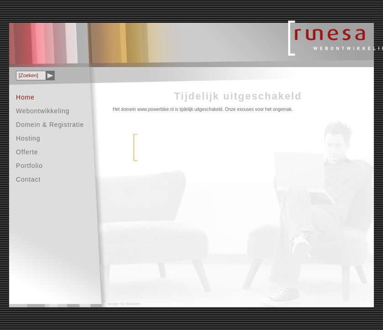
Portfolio (29, 165)
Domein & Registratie (50, 124)
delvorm (133, 304)
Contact (28, 179)
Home (25, 97)
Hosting (28, 138)
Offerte (27, 152)
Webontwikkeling (42, 111)
